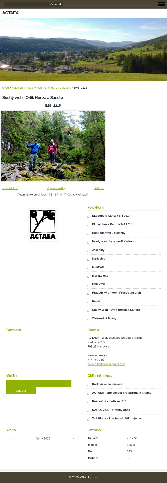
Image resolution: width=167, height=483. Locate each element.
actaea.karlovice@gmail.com (106, 364)
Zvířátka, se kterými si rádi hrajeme (116, 418)
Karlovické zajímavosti (107, 384)
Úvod (5, 87)
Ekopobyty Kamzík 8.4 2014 (111, 215)
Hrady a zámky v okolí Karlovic (113, 241)
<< (13, 438)
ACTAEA (10, 12)
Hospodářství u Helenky (108, 233)
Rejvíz (96, 301)
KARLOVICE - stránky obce (111, 410)
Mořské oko (100, 275)
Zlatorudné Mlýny (104, 318)
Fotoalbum (18, 87)
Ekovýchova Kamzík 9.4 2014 (112, 224)
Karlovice (98, 258)
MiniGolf (98, 267)
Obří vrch (98, 284)
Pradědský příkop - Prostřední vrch (116, 292)
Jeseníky (98, 250)
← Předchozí (10, 188)
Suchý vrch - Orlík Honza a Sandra (49, 87)
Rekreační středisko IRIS (109, 401)
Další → (99, 188)
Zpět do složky (56, 188)
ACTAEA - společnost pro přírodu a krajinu (121, 392)
